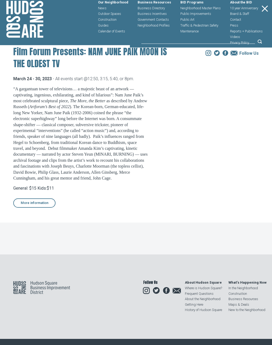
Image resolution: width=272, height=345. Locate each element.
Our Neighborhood (113, 15)
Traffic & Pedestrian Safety (199, 38)
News (102, 21)
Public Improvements (195, 26)
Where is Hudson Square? (203, 288)
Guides (103, 38)
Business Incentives (152, 26)
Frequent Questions (199, 294)
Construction (107, 32)
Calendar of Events (111, 44)
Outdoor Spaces (109, 26)
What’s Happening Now (247, 282)
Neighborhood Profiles (154, 38)
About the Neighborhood (202, 299)
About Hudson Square (203, 282)
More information (34, 236)
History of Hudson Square (203, 310)
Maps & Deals (238, 304)
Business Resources (154, 15)
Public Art (187, 32)
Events (48, 75)
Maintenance (189, 44)
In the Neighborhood (243, 288)
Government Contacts (153, 32)
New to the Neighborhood (246, 310)
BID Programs (191, 15)
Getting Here (194, 304)
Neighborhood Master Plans (200, 21)
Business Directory (151, 21)
